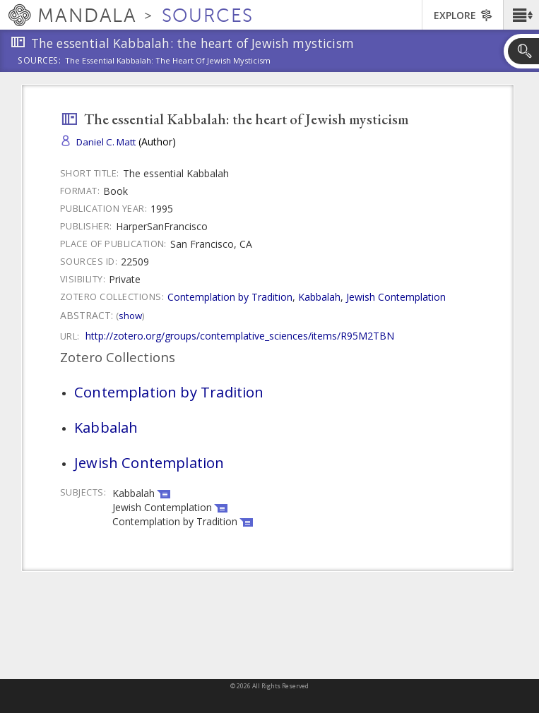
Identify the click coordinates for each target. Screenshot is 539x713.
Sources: (39, 61)
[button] (521, 15)
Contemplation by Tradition (229, 297)
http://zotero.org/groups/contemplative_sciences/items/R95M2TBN (239, 335)
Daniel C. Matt (106, 142)
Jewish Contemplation (396, 297)
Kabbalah (319, 297)
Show (130, 315)
